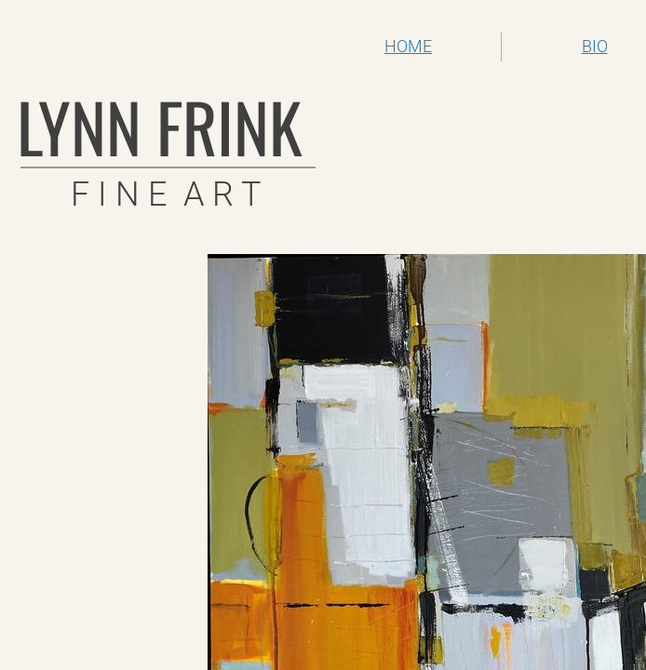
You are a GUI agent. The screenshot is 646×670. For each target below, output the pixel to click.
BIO (595, 46)
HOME (408, 46)
